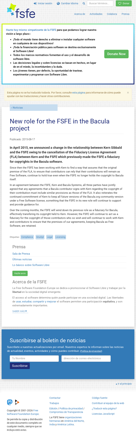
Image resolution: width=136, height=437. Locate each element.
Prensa (125, 14)
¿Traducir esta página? (104, 408)
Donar (123, 3)
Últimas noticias (22, 259)
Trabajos (54, 403)
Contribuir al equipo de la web (108, 403)
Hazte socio (20, 273)
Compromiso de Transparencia (66, 412)
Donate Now (116, 54)
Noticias (18, 107)
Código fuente (99, 397)
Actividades (96, 14)
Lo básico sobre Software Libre (30, 265)
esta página (79, 92)
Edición (53, 408)
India (52, 424)
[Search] (84, 3)
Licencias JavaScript (103, 413)
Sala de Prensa (21, 253)
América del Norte (74, 420)
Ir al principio (125, 383)
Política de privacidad (71, 408)
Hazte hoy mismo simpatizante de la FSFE (31, 30)
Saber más (18, 311)
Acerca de (79, 14)
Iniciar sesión (43, 3)
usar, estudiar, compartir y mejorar (36, 301)
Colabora (112, 14)
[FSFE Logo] (21, 10)
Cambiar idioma (67, 3)
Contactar (55, 397)
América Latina (65, 424)
